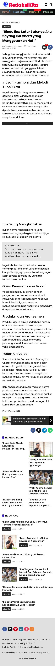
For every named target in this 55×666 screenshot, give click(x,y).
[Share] (50, 47)
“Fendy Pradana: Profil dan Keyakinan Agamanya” (40, 462)
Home (5, 639)
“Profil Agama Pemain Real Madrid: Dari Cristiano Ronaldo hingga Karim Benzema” (40, 491)
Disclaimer (7, 643)
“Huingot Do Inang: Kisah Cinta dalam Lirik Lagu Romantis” (12, 502)
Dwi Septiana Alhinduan (12, 46)
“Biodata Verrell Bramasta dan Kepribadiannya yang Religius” (40, 502)
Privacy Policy (25, 643)
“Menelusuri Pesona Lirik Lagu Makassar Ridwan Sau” (12, 474)
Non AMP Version (28, 658)
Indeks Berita (9, 647)
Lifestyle (6, 27)
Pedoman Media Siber (32, 647)
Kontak (43, 639)
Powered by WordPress (14, 652)
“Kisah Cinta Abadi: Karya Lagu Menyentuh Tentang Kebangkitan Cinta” (13, 446)
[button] (46, 4)
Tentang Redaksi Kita (24, 639)
